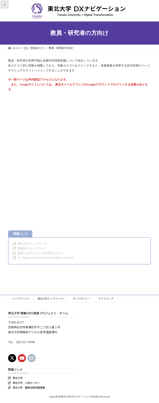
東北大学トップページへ (51, 298)
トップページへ (20, 298)
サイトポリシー (81, 298)
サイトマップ (105, 298)
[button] (30, 243)
